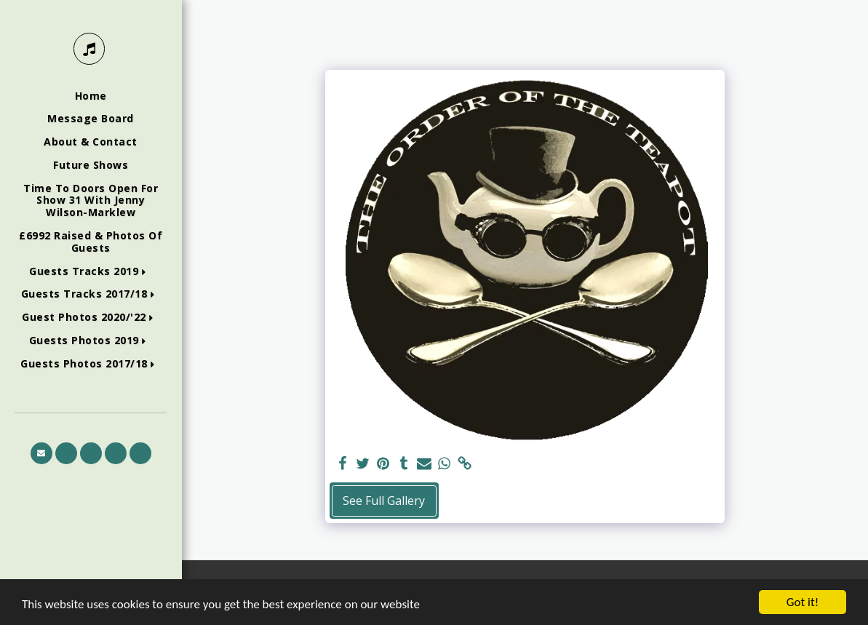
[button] (90, 271)
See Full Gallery (384, 501)
